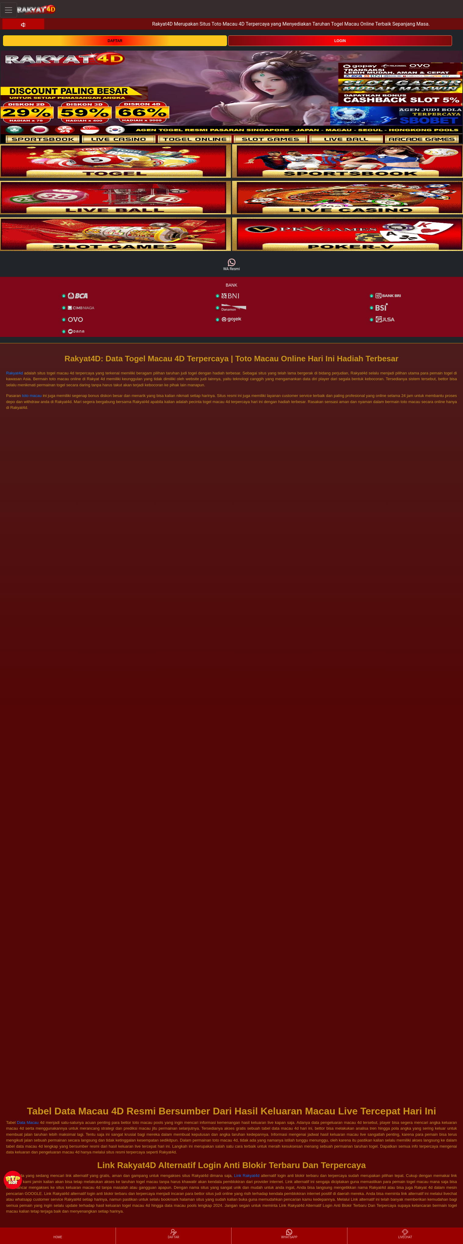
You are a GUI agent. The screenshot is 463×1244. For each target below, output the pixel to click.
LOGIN (340, 41)
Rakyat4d (14, 373)
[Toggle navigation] (8, 9)
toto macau (31, 395)
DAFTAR (115, 41)
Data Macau (28, 1122)
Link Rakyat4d (246, 1175)
